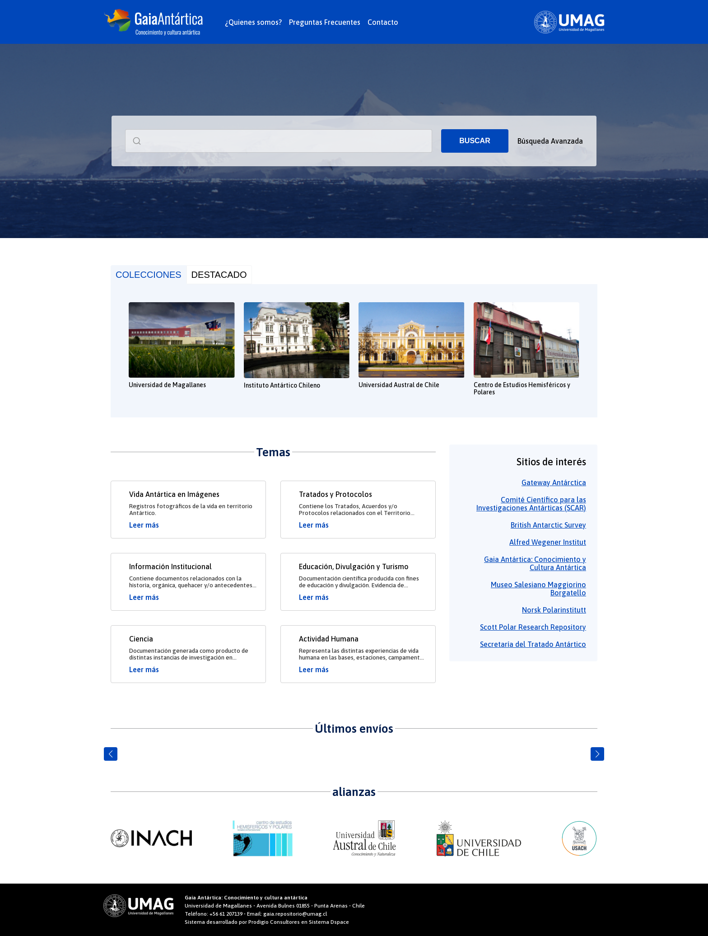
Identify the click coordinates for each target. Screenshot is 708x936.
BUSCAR (474, 141)
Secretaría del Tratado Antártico (533, 644)
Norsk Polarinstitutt (554, 610)
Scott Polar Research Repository (533, 627)
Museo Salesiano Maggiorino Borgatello (538, 588)
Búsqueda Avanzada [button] (550, 141)
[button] (110, 754)
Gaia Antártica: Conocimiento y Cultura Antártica (535, 563)
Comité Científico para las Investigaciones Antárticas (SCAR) (531, 504)
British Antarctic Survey (548, 525)
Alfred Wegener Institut (547, 542)
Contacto (383, 22)
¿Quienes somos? (253, 22)
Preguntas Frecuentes (324, 22)
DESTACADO (219, 275)
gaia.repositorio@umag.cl (295, 914)
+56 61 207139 (226, 914)
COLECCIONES (149, 275)
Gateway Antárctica (554, 482)
